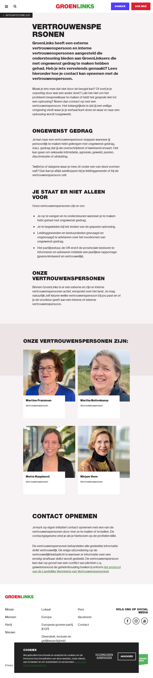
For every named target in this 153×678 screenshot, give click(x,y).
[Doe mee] (140, 6)
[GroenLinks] (76, 6)
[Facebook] (127, 621)
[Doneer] (120, 6)
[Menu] (6, 6)
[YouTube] (144, 621)
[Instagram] (136, 621)
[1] (16, 15)
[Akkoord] (127, 656)
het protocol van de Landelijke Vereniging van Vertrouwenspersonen (76, 569)
